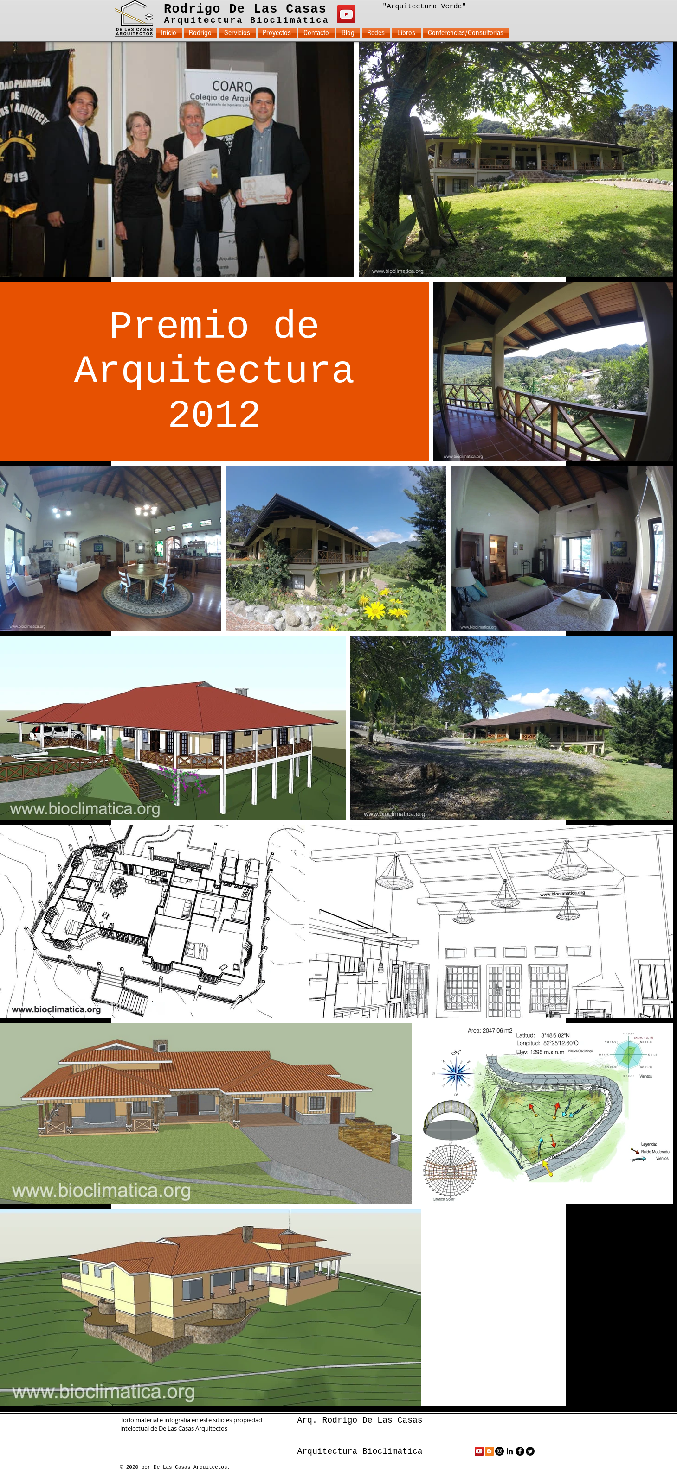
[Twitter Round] (530, 1451)
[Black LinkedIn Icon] (509, 1451)
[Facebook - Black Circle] (520, 1451)
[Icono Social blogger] (489, 1451)
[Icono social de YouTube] (479, 1451)
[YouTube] (346, 14)
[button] (237, 33)
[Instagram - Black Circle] (499, 1451)
